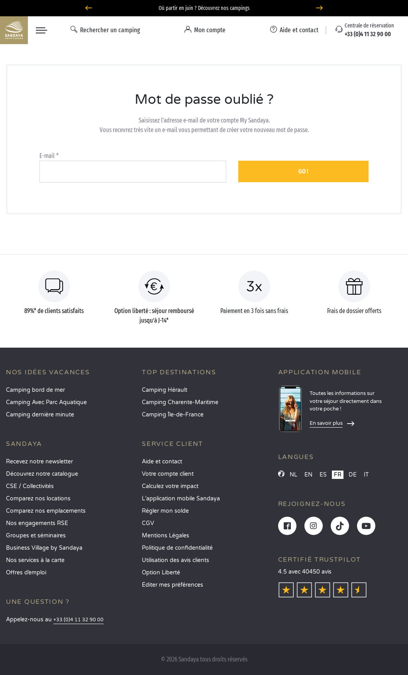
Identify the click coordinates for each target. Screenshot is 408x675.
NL (293, 474)
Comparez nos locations (38, 498)
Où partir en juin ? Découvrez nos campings (204, 8)
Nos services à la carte (35, 560)
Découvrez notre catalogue (42, 474)
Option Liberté (161, 572)
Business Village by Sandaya (44, 548)
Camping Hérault (164, 390)
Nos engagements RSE (37, 523)
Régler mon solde (165, 511)
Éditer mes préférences (172, 585)
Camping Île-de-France (173, 414)
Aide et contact (162, 461)
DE (353, 474)
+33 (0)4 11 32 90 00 (78, 620)
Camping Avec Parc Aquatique (46, 402)
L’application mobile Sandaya (181, 498)
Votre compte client (168, 474)
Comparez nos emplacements (46, 511)
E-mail (47, 156)
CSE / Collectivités (30, 486)
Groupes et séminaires (36, 535)
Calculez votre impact (170, 486)
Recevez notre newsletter (39, 461)
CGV (148, 523)
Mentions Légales (165, 535)
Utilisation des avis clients (175, 560)
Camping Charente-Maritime (180, 402)
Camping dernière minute (40, 414)
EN (308, 474)
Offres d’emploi (26, 572)
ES (323, 474)
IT (366, 474)
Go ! (303, 171)
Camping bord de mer (35, 390)
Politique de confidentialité (177, 548)
